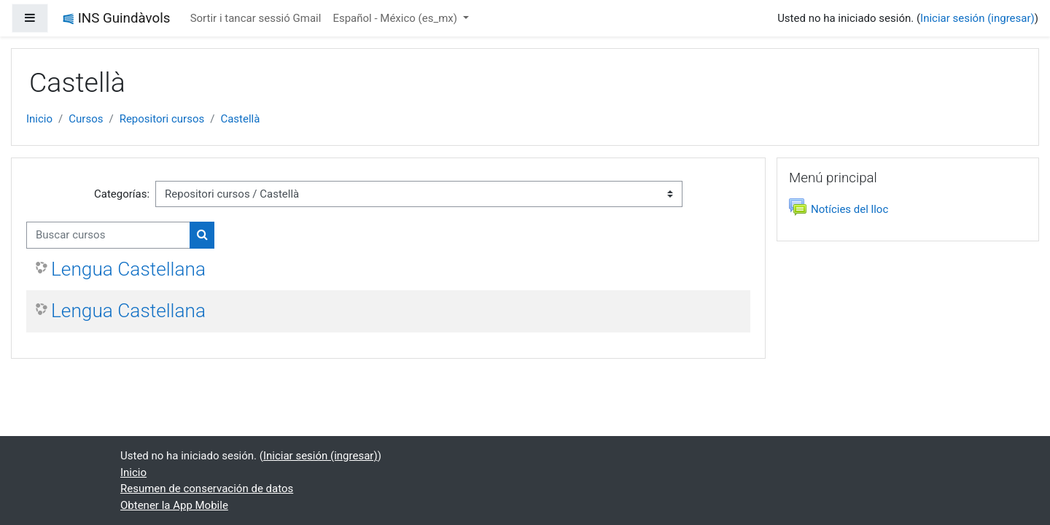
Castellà (240, 118)
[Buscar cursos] (108, 235)
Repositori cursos (162, 118)
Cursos (86, 118)
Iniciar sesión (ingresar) (977, 18)
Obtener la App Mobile (174, 505)
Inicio (39, 118)
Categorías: (121, 194)
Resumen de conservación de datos (206, 488)
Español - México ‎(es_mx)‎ (395, 18)
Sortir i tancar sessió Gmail (256, 18)
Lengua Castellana (128, 269)
